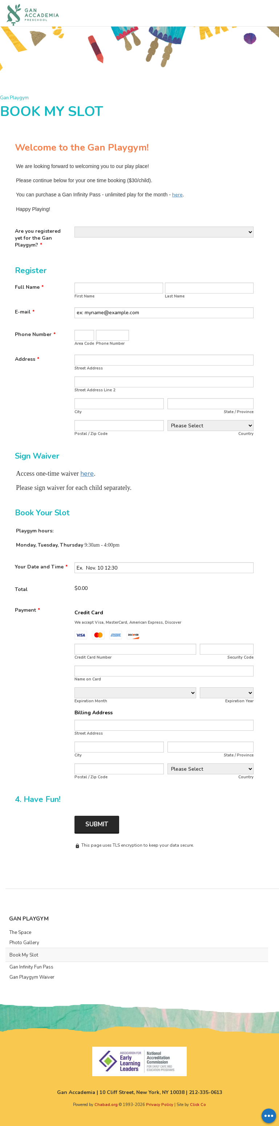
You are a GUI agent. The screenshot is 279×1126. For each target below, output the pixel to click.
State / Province (239, 412)
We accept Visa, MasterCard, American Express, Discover (127, 622)
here (177, 194)
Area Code (84, 343)
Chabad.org (106, 1104)
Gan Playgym (14, 98)
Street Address (88, 368)
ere (89, 473)
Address (27, 359)
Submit (96, 824)
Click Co (198, 1104)
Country (246, 433)
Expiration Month (90, 701)
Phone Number (35, 334)
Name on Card (87, 679)
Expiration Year (239, 701)
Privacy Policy (159, 1104)
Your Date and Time (41, 566)
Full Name (29, 287)
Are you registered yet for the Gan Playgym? (38, 238)
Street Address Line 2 (95, 390)
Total (21, 589)
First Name (84, 296)
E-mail (25, 311)
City (78, 412)
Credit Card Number (93, 657)
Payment (27, 610)
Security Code (240, 657)
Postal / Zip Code (91, 433)
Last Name (175, 296)
